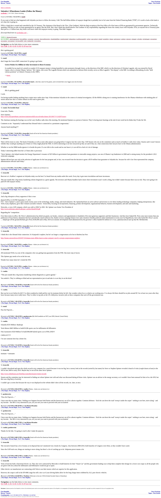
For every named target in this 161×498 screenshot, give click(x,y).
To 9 (19, 347)
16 (1, 406)
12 (1, 316)
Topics (150, 3)
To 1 (19, 83)
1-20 (5, 46)
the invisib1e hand (28, 82)
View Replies (22, 55)
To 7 (19, 268)
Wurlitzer (26, 476)
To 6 (19, 286)
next (27, 46)
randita (25, 168)
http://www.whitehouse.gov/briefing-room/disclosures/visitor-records (23, 374)
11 (1, 301)
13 (1, 345)
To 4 (19, 189)
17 (1, 422)
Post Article (156, 3)
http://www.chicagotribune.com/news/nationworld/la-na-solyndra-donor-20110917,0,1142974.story (33, 116)
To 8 (19, 303)
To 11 (19, 361)
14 (1, 360)
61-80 (19, 46)
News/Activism (155, 1)
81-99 (23, 46)
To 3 (19, 169)
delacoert (25, 103)
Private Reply (13, 55)
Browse (3, 3)
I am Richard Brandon (30, 406)
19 (1, 456)
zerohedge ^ (4, 13)
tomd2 (25, 53)
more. (8, 75)
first (2, 46)
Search (8, 3)
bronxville (26, 133)
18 (1, 437)
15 (1, 389)
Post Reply (5, 55)
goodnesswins (28, 316)
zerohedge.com (21, 33)
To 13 (19, 477)
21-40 (10, 46)
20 (1, 476)
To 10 (19, 457)
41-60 (14, 46)
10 (1, 284)
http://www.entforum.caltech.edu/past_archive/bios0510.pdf (20, 209)
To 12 (19, 407)
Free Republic (5, 1)
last (30, 46)
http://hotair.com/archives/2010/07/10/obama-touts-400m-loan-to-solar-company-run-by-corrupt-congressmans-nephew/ (40, 238)
